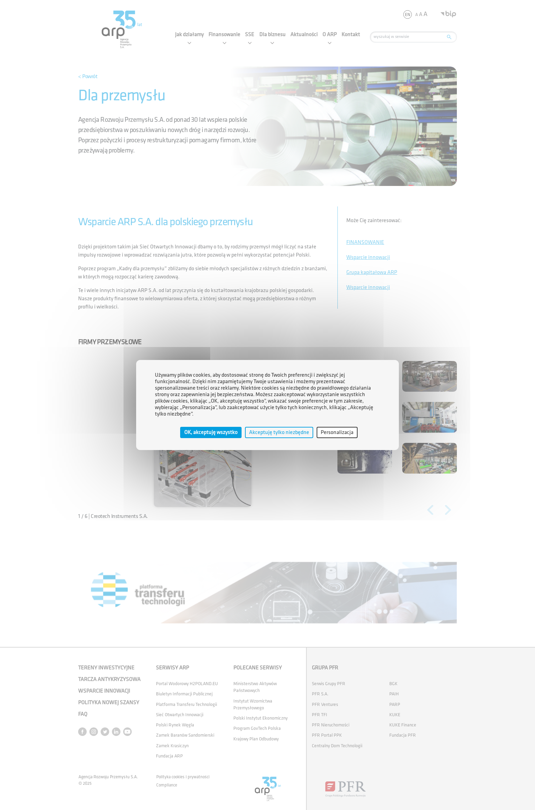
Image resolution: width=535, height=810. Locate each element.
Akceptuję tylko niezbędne (279, 432)
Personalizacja (337, 432)
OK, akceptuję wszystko (210, 432)
